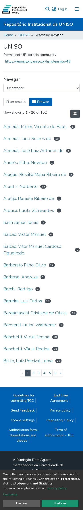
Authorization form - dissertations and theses (23, 435)
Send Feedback (23, 410)
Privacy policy (60, 410)
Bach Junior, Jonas (20, 222)
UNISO (23, 35)
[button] (54, 9)
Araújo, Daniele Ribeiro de (28, 198)
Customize (10, 494)
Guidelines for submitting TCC (22, 398)
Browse (40, 101)
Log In (63, 9)
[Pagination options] (75, 114)
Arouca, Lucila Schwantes (28, 210)
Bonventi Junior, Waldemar (29, 325)
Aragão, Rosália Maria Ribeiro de (34, 174)
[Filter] (16, 102)
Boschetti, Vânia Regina (26, 349)
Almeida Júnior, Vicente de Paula (35, 127)
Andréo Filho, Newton (25, 162)
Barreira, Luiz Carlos (22, 301)
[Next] (60, 373)
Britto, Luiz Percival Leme (28, 361)
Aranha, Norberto (20, 186)
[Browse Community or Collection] (41, 88)
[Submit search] (47, 9)
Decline (21, 503)
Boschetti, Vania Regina (26, 337)
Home (8, 35)
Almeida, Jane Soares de (27, 139)
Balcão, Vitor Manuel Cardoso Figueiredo (32, 249)
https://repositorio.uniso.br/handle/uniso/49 (38, 61)
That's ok (59, 503)
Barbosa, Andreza (20, 277)
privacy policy (57, 488)
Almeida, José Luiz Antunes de (33, 151)
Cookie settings (23, 420)
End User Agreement (59, 398)
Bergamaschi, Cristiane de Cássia (35, 313)
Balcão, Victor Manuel (24, 234)
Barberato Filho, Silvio (24, 265)
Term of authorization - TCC (59, 432)
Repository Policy (59, 420)
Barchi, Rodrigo (18, 289)
